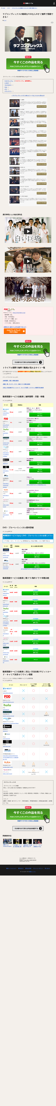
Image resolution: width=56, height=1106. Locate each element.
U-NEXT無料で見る (39, 414)
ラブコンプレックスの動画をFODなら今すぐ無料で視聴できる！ (24, 8)
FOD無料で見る (39, 425)
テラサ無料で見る (39, 495)
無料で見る (40, 453)
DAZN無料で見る (39, 470)
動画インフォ (32, 871)
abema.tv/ (5, 463)
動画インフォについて (11, 868)
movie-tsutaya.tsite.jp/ (8, 716)
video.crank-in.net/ (7, 773)
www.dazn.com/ (7, 746)
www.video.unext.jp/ (8, 693)
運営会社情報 (28, 868)
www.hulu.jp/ (6, 709)
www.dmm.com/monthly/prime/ (6, 485)
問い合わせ (47, 868)
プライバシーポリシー (38, 868)
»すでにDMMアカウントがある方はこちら (36, 484)
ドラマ (8, 8)
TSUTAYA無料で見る (40, 443)
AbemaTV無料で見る (40, 463)
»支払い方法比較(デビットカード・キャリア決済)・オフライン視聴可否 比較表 (23, 387)
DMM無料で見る (39, 481)
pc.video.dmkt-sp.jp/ (8, 767)
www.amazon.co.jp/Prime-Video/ (6, 454)
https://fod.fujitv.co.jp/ (8, 702)
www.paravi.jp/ (6, 738)
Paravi (40, 517)
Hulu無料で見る (39, 433)
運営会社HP (21, 868)
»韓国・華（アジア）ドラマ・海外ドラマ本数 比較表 (16, 384)
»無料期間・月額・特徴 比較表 (11, 380)
